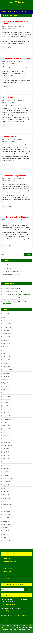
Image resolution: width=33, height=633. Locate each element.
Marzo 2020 (6, 534)
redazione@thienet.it (10, 604)
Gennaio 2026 (6, 320)
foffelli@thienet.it (9, 611)
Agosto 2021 (6, 481)
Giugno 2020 (6, 524)
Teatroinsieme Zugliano (9, 561)
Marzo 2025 (6, 353)
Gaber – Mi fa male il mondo (10, 265)
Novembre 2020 (7, 508)
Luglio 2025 (6, 340)
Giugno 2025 (6, 343)
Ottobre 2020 (6, 511)
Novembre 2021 (7, 471)
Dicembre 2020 (7, 504)
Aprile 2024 (6, 386)
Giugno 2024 (6, 379)
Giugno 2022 (6, 455)
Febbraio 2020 (7, 537)
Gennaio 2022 (6, 465)
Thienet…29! (17, 288)
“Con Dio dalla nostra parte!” (10, 271)
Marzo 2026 (6, 317)
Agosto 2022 (6, 448)
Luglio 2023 (6, 412)
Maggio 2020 (6, 527)
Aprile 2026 (6, 314)
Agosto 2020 (6, 517)
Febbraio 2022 (7, 462)
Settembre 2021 (7, 478)
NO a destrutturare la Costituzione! (12, 278)
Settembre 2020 (7, 514)
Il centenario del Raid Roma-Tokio (16, 58)
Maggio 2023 (6, 419)
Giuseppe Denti (7, 571)
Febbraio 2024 (7, 393)
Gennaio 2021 (6, 501)
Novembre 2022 (7, 439)
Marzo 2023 (6, 425)
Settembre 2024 (7, 370)
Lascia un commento (9, 28)
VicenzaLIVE (6, 575)
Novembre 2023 (7, 402)
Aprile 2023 (6, 422)
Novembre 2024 (7, 363)
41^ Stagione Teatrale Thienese (15, 217)
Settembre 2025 (7, 333)
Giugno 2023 (6, 416)
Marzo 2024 (6, 389)
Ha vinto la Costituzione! (9, 268)
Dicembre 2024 (7, 360)
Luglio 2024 (6, 376)
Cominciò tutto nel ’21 (11, 136)
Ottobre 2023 (6, 406)
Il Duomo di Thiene (8, 568)
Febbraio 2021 (7, 498)
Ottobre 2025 (6, 330)
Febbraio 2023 (7, 429)
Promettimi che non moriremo (22, 294)
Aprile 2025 (6, 350)
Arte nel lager (6, 558)
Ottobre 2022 (6, 442)
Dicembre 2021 (7, 468)
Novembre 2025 (7, 327)
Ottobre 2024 (6, 366)
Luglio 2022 (6, 452)
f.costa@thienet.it (23, 615)
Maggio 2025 (6, 346)
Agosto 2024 (6, 373)
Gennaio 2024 (6, 396)
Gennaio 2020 (6, 540)
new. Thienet (17, 2)
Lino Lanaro (6, 578)
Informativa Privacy (6, 620)
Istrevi (4, 565)
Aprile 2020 (6, 531)
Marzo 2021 (6, 495)
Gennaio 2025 (6, 356)
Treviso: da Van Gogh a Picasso (11, 274)
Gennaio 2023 (6, 432)
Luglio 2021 (6, 485)
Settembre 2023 (7, 409)
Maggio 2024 (6, 383)
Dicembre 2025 (7, 324)
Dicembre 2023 (7, 399)
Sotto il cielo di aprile (19, 298)
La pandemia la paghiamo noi (14, 176)
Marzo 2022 (6, 458)
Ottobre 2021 (6, 475)
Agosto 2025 (6, 337)
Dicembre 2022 (7, 435)
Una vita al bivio (8, 97)
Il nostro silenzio (18, 291)
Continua (7, 47)
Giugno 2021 (6, 488)
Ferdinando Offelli (19, 26)
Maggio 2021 (6, 491)
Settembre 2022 (7, 445)
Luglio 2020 (6, 521)
